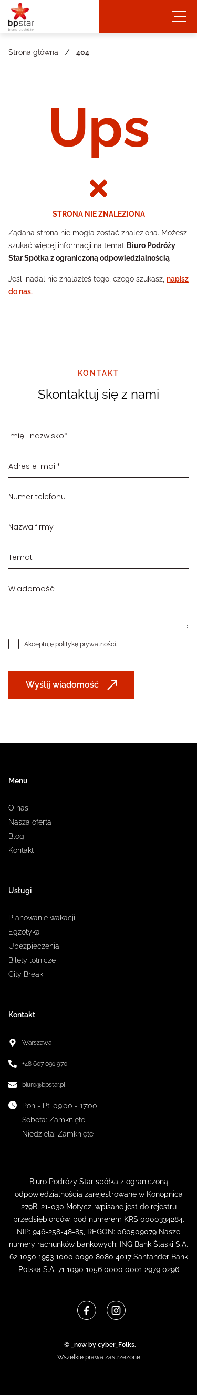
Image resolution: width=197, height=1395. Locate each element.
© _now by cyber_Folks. (98, 1344)
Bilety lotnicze (32, 960)
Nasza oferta (29, 822)
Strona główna (33, 52)
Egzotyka (24, 932)
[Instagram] (116, 1310)
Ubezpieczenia (33, 946)
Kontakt (21, 850)
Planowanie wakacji (41, 918)
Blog (16, 836)
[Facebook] (86, 1310)
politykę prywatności (85, 644)
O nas (18, 808)
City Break (25, 974)
